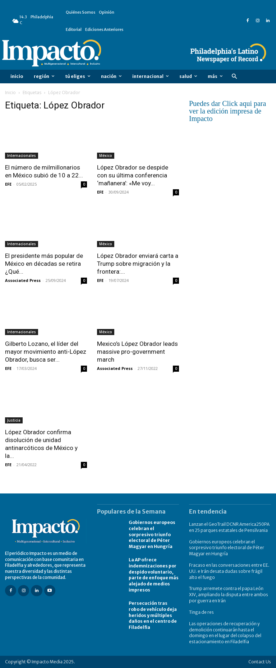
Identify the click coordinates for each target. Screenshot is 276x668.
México (105, 155)
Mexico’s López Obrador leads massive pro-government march (137, 351)
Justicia (13, 420)
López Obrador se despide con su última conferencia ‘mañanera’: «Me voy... (132, 175)
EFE (8, 184)
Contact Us (259, 661)
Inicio (10, 92)
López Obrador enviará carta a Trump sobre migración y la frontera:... (137, 263)
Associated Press (23, 280)
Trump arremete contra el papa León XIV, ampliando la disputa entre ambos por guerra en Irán (228, 594)
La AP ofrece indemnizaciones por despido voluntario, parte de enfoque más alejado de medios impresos (154, 575)
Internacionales (21, 155)
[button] (234, 76)
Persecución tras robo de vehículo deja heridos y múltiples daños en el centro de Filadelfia (153, 615)
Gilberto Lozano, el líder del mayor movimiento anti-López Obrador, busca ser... (45, 351)
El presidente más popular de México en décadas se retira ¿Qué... (44, 263)
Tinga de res (201, 612)
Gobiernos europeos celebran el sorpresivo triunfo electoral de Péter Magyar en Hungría (152, 534)
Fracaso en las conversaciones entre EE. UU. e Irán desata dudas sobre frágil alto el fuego (229, 571)
